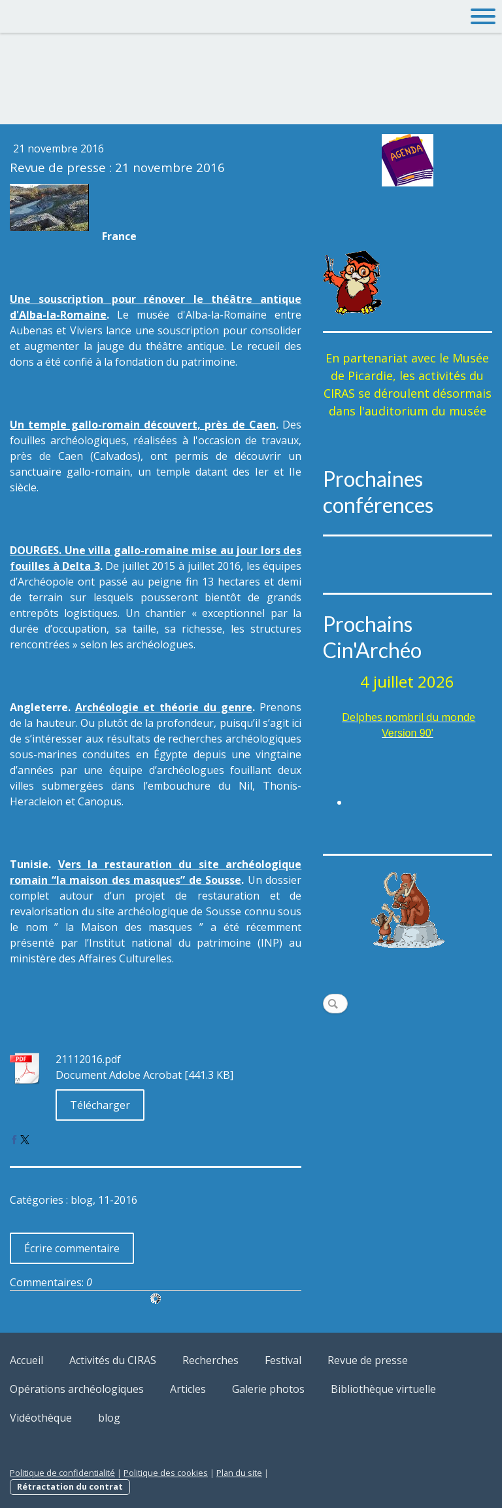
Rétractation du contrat (70, 1486)
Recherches (210, 1360)
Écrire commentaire (72, 1248)
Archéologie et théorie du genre (163, 707)
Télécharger (100, 1105)
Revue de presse (367, 1360)
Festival (283, 1360)
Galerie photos (268, 1389)
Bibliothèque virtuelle (383, 1389)
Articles (188, 1389)
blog (109, 1418)
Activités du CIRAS (112, 1360)
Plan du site (239, 1473)
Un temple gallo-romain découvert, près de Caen (143, 424)
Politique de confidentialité (62, 1473)
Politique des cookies (166, 1473)
